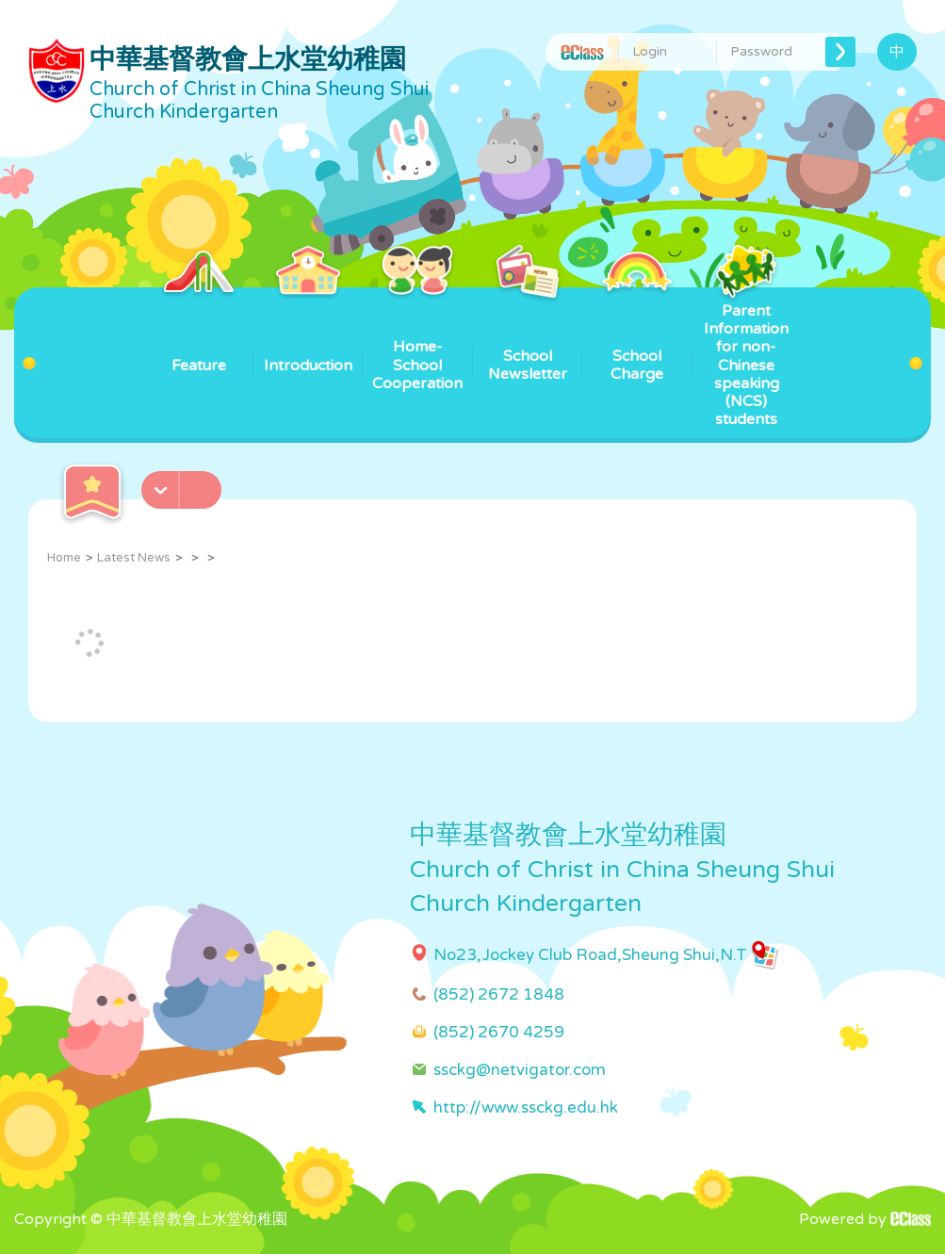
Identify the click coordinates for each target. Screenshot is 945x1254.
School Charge (637, 335)
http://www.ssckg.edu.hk (525, 1107)
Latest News (134, 557)
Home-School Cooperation (417, 340)
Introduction (308, 331)
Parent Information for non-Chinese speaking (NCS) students (746, 358)
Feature (198, 331)
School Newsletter (527, 335)
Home (64, 557)
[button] (183, 484)
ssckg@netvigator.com (519, 1070)
